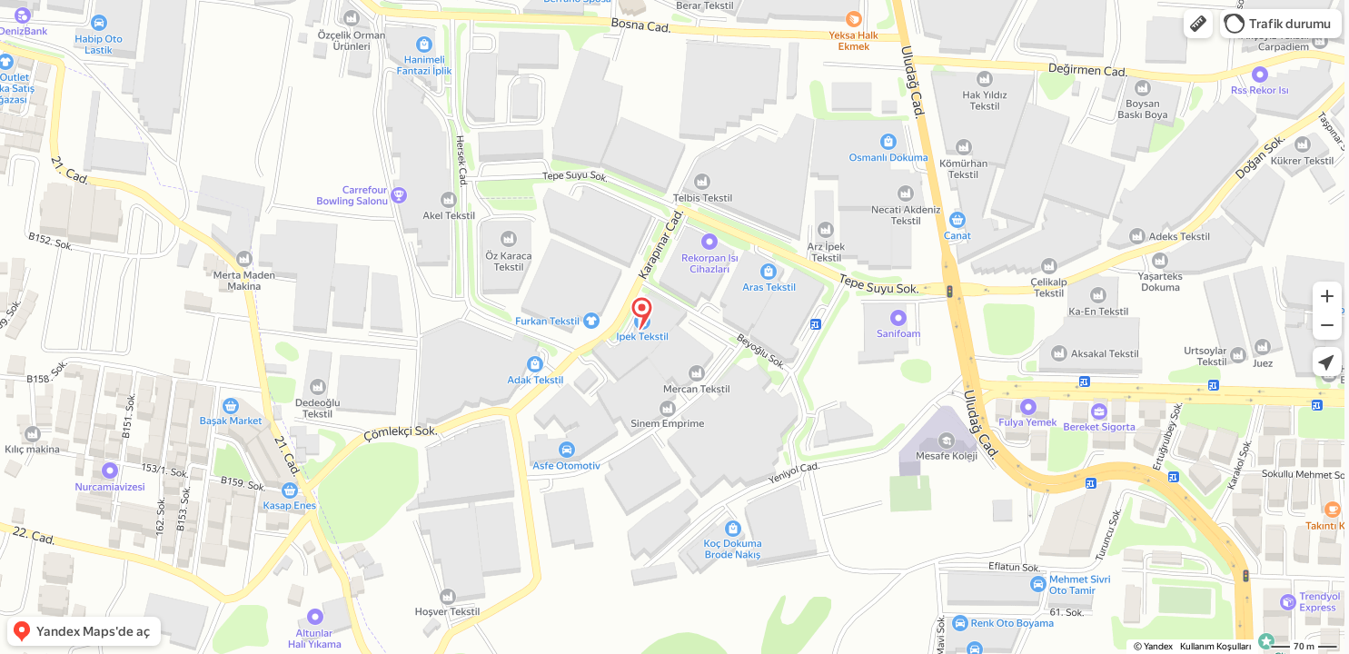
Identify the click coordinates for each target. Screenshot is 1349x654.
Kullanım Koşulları (1215, 646)
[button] (1198, 23)
